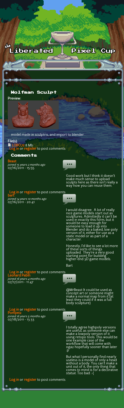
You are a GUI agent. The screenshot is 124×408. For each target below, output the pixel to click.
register (30, 149)
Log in (14, 149)
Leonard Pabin (19, 275)
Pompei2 (14, 313)
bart (11, 195)
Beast (12, 161)
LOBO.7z (18, 145)
